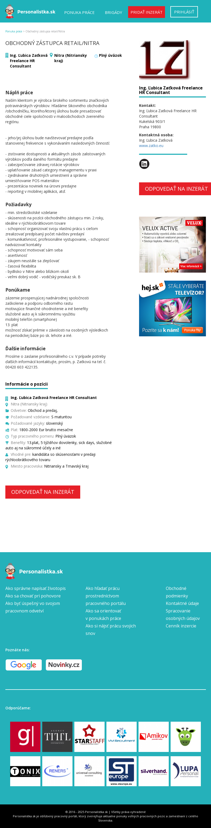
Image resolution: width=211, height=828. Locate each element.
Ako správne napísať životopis (35, 588)
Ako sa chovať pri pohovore (33, 596)
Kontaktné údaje (182, 603)
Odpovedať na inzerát (42, 491)
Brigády (113, 12)
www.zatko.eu (151, 145)
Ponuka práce (79, 12)
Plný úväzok (110, 55)
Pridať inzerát (147, 12)
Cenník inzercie (181, 626)
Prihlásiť (184, 11)
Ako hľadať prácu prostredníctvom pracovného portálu (106, 595)
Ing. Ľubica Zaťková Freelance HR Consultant (29, 61)
